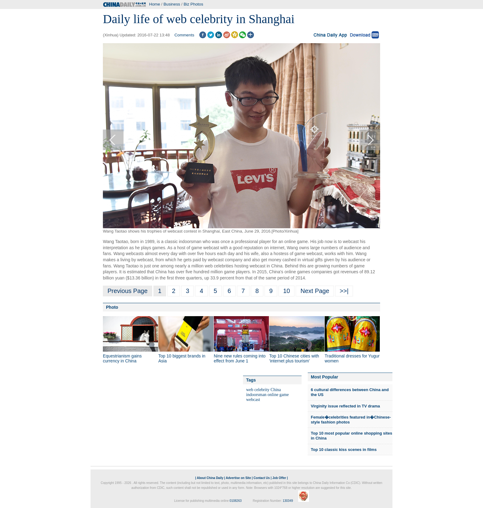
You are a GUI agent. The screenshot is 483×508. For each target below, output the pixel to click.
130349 (288, 500)
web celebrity (258, 389)
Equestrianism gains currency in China (122, 358)
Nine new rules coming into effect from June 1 (240, 358)
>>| (344, 290)
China (275, 389)
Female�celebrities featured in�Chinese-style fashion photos (351, 419)
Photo (112, 307)
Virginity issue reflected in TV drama (345, 406)
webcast (253, 399)
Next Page (314, 290)
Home (154, 4)
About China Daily (210, 478)
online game (278, 394)
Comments (184, 35)
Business (172, 4)
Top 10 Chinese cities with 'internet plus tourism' (294, 358)
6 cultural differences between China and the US (350, 392)
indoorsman (256, 394)
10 (286, 290)
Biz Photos (193, 4)
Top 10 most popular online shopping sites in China (351, 435)
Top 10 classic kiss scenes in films (344, 449)
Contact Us (262, 478)
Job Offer (279, 478)
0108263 (235, 500)
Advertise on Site (238, 478)
